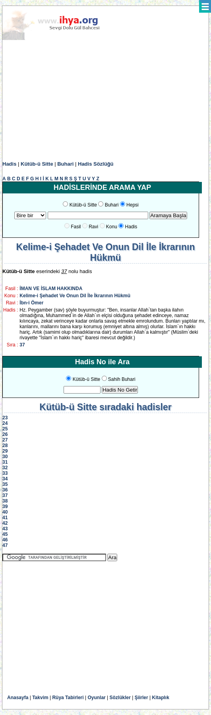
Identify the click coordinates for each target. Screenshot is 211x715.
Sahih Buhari (122, 379)
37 (22, 345)
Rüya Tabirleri (67, 697)
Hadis (9, 164)
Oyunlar (96, 697)
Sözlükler (120, 697)
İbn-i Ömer (31, 303)
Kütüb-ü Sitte (37, 164)
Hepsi (132, 205)
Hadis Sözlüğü (96, 164)
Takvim (40, 697)
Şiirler (141, 697)
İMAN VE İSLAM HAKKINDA (50, 288)
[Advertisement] (105, 100)
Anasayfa (17, 697)
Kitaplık (160, 697)
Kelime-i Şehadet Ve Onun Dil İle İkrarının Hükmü (74, 295)
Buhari (65, 164)
